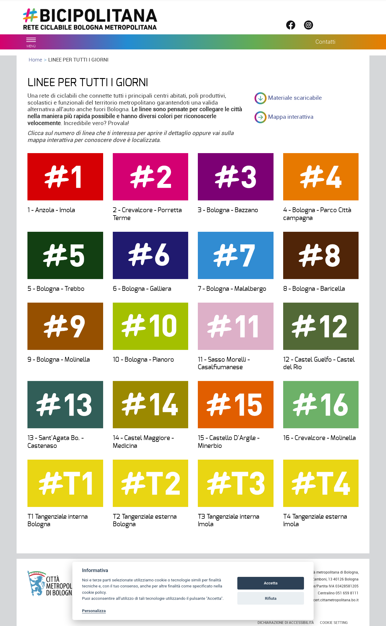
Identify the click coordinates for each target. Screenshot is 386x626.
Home (35, 59)
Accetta (270, 583)
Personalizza (94, 610)
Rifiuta (270, 598)
